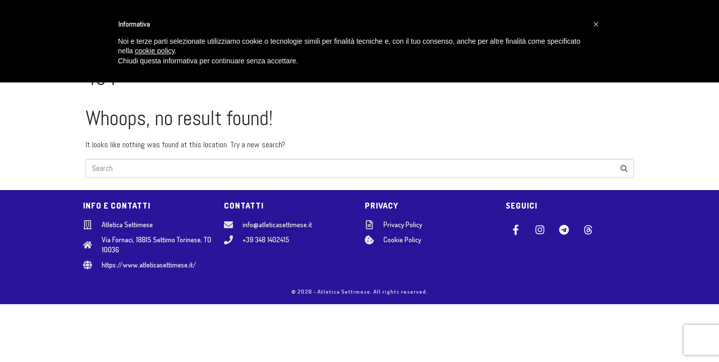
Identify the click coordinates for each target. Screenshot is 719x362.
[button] (596, 304)
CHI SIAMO (211, 25)
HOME (168, 25)
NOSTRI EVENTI (427, 25)
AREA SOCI (538, 25)
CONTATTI (488, 25)
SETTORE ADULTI (356, 25)
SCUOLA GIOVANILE (279, 25)
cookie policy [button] (155, 331)
